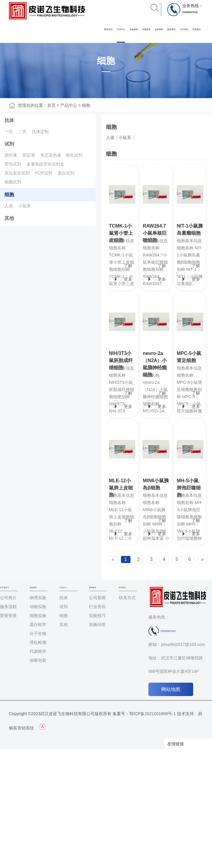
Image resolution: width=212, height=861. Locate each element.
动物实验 (38, 606)
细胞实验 (38, 615)
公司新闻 (97, 597)
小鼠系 (24, 205)
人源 (8, 205)
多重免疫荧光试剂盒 (45, 164)
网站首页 (108, 29)
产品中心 (121, 29)
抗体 (9, 120)
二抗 (22, 131)
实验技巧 (97, 615)
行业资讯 (97, 606)
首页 (51, 105)
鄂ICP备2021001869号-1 (152, 713)
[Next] (202, 559)
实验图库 (146, 29)
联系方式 (127, 597)
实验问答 (97, 624)
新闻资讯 (171, 29)
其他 (9, 218)
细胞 (86, 105)
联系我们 (197, 29)
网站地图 (170, 689)
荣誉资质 (8, 615)
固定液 (28, 155)
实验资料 (159, 29)
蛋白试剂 (66, 173)
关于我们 (184, 29)
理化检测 (38, 642)
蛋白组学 (38, 624)
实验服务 (134, 29)
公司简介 (8, 597)
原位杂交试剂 (17, 173)
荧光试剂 (12, 164)
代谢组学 (38, 651)
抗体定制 (40, 131)
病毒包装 (38, 660)
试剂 (9, 143)
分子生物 (38, 633)
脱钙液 (10, 155)
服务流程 (8, 606)
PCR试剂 (43, 173)
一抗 (8, 131)
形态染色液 (50, 155)
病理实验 (38, 597)
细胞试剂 (12, 182)
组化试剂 (74, 155)
